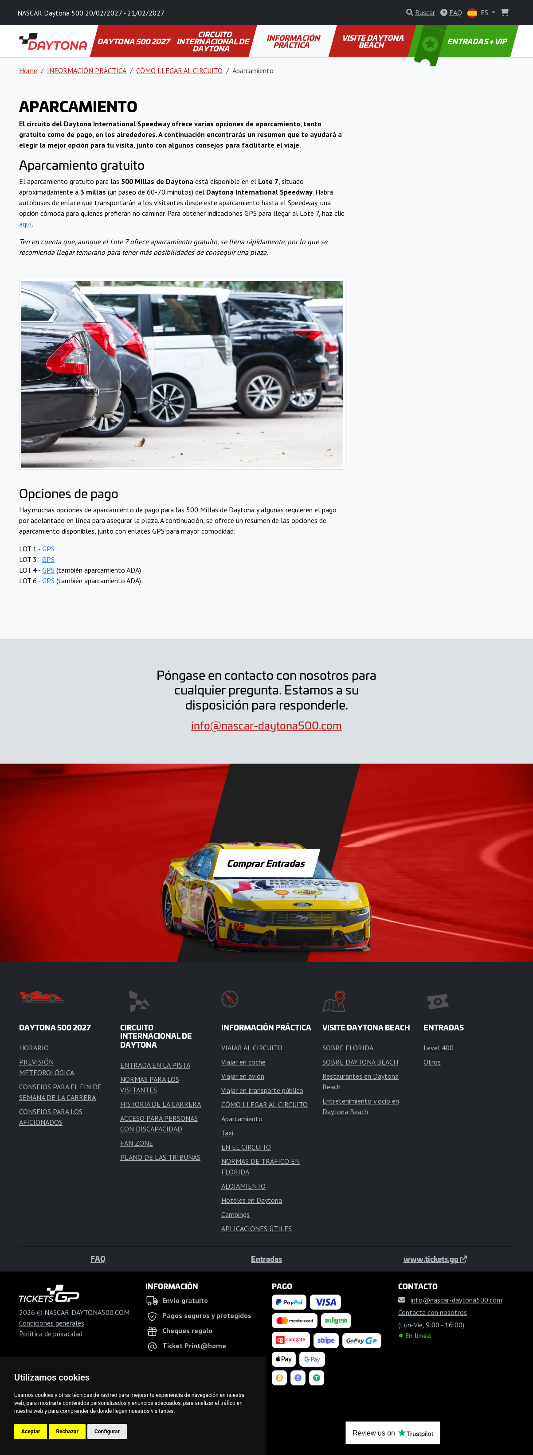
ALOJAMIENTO (243, 1186)
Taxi (227, 1132)
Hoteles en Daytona (251, 1200)
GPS (48, 548)
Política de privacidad (50, 1333)
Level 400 (438, 1047)
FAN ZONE (136, 1143)
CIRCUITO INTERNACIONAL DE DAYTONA (213, 41)
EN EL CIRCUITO (246, 1147)
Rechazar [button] (67, 1431)
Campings (235, 1214)
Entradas (266, 1258)
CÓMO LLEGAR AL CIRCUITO (179, 70)
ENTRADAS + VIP (461, 41)
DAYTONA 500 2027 (134, 41)
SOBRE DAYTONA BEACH (360, 1061)
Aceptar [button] (30, 1431)
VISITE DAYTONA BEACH (373, 41)
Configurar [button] (107, 1431)
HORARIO (34, 1047)
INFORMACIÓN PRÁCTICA (294, 41)
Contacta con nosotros (432, 1312)
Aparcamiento (242, 1118)
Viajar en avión (242, 1076)
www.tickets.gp (435, 1258)
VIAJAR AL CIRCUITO (251, 1047)
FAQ (98, 1258)
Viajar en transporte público (262, 1090)
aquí (25, 223)
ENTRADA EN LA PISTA (155, 1065)
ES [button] (478, 13)
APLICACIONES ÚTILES (256, 1228)
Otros (432, 1061)
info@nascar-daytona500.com (266, 725)
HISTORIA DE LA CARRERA (160, 1104)
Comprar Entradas (266, 863)
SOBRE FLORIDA (347, 1047)
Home (28, 70)
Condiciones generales (51, 1322)
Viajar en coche (243, 1061)
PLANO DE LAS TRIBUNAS (160, 1157)
